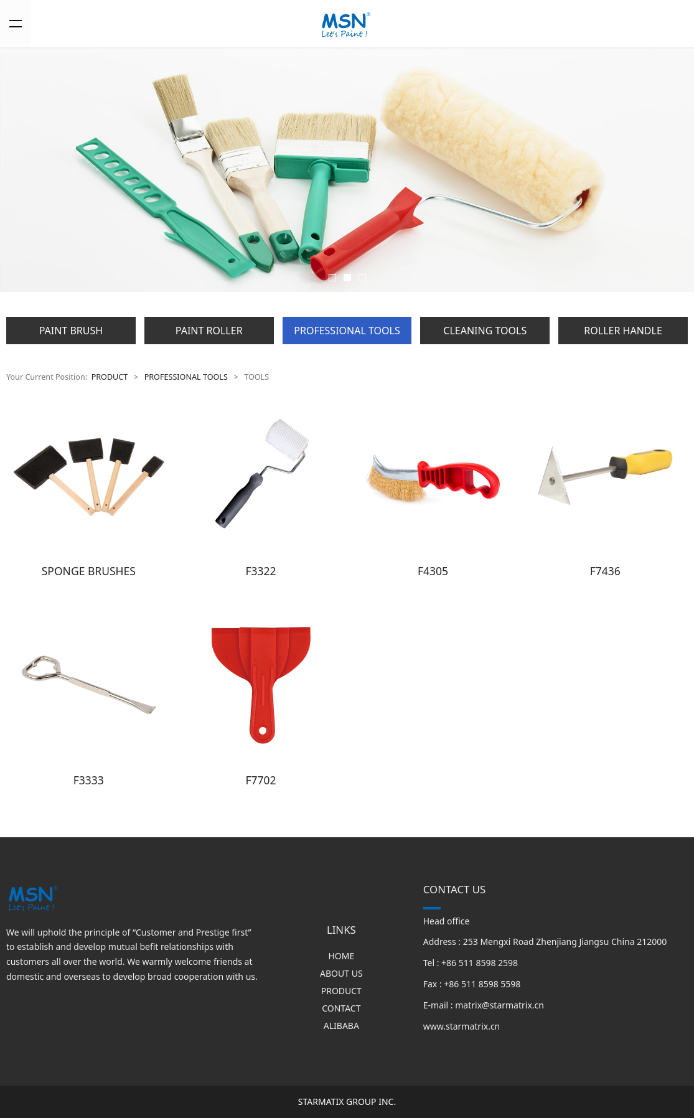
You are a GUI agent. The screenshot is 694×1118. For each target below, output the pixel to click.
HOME (341, 956)
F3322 (260, 570)
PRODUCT (109, 377)
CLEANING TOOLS (485, 330)
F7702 (260, 780)
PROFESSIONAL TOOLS (347, 330)
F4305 (433, 570)
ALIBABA (341, 1025)
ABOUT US (341, 973)
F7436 (605, 570)
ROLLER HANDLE (623, 330)
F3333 (88, 780)
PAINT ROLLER (209, 330)
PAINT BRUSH (71, 330)
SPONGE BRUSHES (89, 570)
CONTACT (341, 1008)
